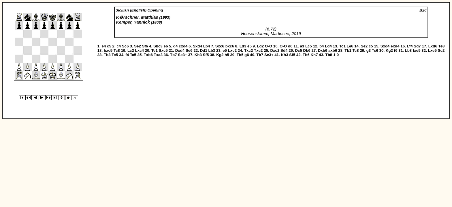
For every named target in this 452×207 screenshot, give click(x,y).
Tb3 (107, 55)
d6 (290, 46)
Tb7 (173, 55)
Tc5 (115, 55)
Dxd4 (180, 50)
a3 (302, 46)
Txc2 (248, 50)
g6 (246, 55)
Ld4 (328, 46)
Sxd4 (197, 46)
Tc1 (342, 46)
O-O (268, 46)
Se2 (137, 46)
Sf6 (145, 46)
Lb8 (408, 50)
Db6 (306, 50)
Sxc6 (219, 46)
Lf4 (410, 46)
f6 (396, 50)
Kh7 (314, 55)
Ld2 (260, 46)
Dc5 (298, 50)
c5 (109, 46)
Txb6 (148, 55)
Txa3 (158, 55)
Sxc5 (163, 50)
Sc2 (441, 50)
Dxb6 (322, 50)
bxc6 (229, 46)
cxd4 (183, 46)
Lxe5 (432, 50)
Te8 (441, 46)
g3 (368, 50)
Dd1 (203, 50)
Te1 (154, 50)
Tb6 (306, 55)
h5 (227, 55)
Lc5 (308, 46)
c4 (118, 46)
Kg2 (389, 50)
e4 (103, 46)
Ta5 (133, 55)
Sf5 (206, 55)
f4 (127, 55)
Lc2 (130, 50)
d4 (175, 46)
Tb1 (347, 50)
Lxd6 (432, 46)
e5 (249, 46)
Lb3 (211, 50)
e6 (165, 46)
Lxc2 (232, 50)
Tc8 (117, 50)
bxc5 (108, 50)
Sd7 (417, 46)
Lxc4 (139, 50)
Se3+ (182, 55)
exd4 (395, 46)
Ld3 (243, 46)
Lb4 (206, 46)
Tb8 (328, 55)
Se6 (189, 50)
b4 (321, 46)
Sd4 (283, 50)
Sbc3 (158, 46)
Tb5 (240, 55)
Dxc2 (274, 50)
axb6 (332, 50)
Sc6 (125, 46)
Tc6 (375, 50)
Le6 (350, 46)
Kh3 (198, 55)
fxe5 (417, 50)
